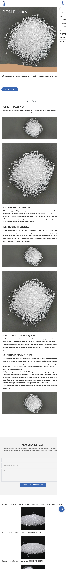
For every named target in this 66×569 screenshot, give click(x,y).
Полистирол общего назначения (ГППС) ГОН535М (22, 561)
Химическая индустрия (47, 504)
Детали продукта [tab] (33, 101)
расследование (10, 89)
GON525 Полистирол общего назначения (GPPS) (21, 532)
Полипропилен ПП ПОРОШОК (28, 504)
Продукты (60, 504)
